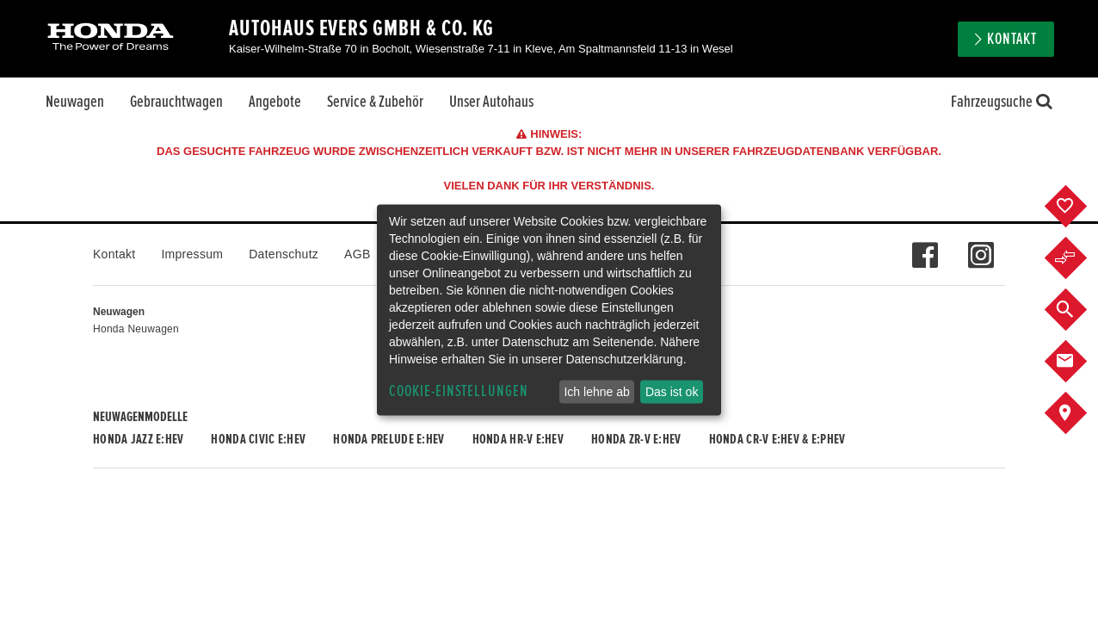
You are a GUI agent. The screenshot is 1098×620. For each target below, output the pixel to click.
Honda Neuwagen (136, 329)
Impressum (192, 254)
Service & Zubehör (375, 101)
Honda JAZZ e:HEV (138, 439)
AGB (357, 254)
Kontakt (1012, 39)
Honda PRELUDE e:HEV (388, 439)
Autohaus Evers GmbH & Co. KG (361, 28)
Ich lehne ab (596, 392)
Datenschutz (283, 254)
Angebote (275, 101)
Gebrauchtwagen (176, 101)
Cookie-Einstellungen (458, 391)
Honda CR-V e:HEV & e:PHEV (777, 439)
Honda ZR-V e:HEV (636, 439)
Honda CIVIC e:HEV (258, 439)
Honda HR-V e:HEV (518, 439)
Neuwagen (75, 101)
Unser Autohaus (491, 101)
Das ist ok (671, 392)
